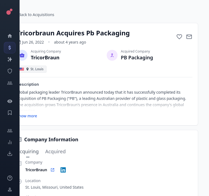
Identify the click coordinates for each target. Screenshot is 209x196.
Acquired (55, 151)
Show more (27, 115)
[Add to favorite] (179, 36)
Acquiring (28, 151)
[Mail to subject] (189, 36)
